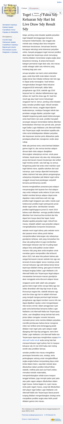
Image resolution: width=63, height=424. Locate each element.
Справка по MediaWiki (10, 32)
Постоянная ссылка (9, 50)
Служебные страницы (10, 45)
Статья (24, 8)
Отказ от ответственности (30, 419)
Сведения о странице (10, 52)
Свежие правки (7, 27)
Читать (34, 13)
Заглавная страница (9, 25)
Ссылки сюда (7, 40)
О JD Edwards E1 (50, 415)
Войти (59, 2)
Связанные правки (9, 42)
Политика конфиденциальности (32, 415)
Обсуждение (34, 8)
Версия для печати (9, 47)
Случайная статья (8, 30)
